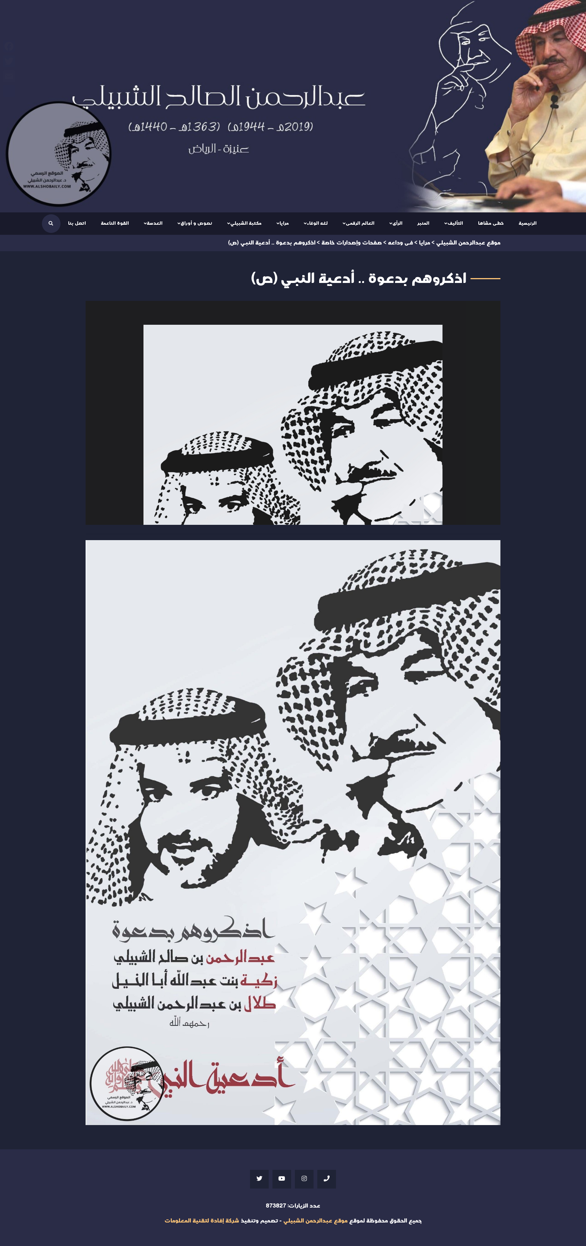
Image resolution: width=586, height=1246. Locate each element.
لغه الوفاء (317, 223)
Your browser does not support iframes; (293, 413)
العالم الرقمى (360, 223)
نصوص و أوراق (196, 223)
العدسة (155, 223)
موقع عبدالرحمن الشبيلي (315, 1221)
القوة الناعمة (115, 223)
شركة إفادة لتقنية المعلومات (201, 1221)
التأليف (455, 223)
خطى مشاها (491, 223)
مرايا (284, 223)
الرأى (397, 223)
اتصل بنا (77, 223)
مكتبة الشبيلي (246, 223)
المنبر (423, 223)
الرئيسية (528, 223)
